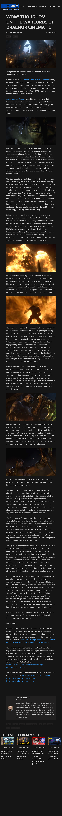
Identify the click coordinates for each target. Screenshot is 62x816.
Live (22, 6)
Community (31, 6)
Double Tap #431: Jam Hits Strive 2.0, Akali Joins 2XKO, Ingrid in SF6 (38, 757)
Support (43, 6)
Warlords (22, 724)
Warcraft (15, 724)
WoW (8, 728)
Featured (15, 36)
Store (52, 6)
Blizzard (9, 724)
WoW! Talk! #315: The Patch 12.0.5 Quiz (6, 755)
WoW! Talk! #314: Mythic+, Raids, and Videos (23, 755)
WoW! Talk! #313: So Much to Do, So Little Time (54, 755)
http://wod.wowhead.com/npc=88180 (20, 678)
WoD (40, 724)
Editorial (9, 36)
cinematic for (35, 80)
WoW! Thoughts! (16, 728)
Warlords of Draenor (32, 724)
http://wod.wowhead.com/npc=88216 (36, 675)
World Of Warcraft (48, 724)
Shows (14, 6)
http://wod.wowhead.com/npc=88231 (20, 681)
